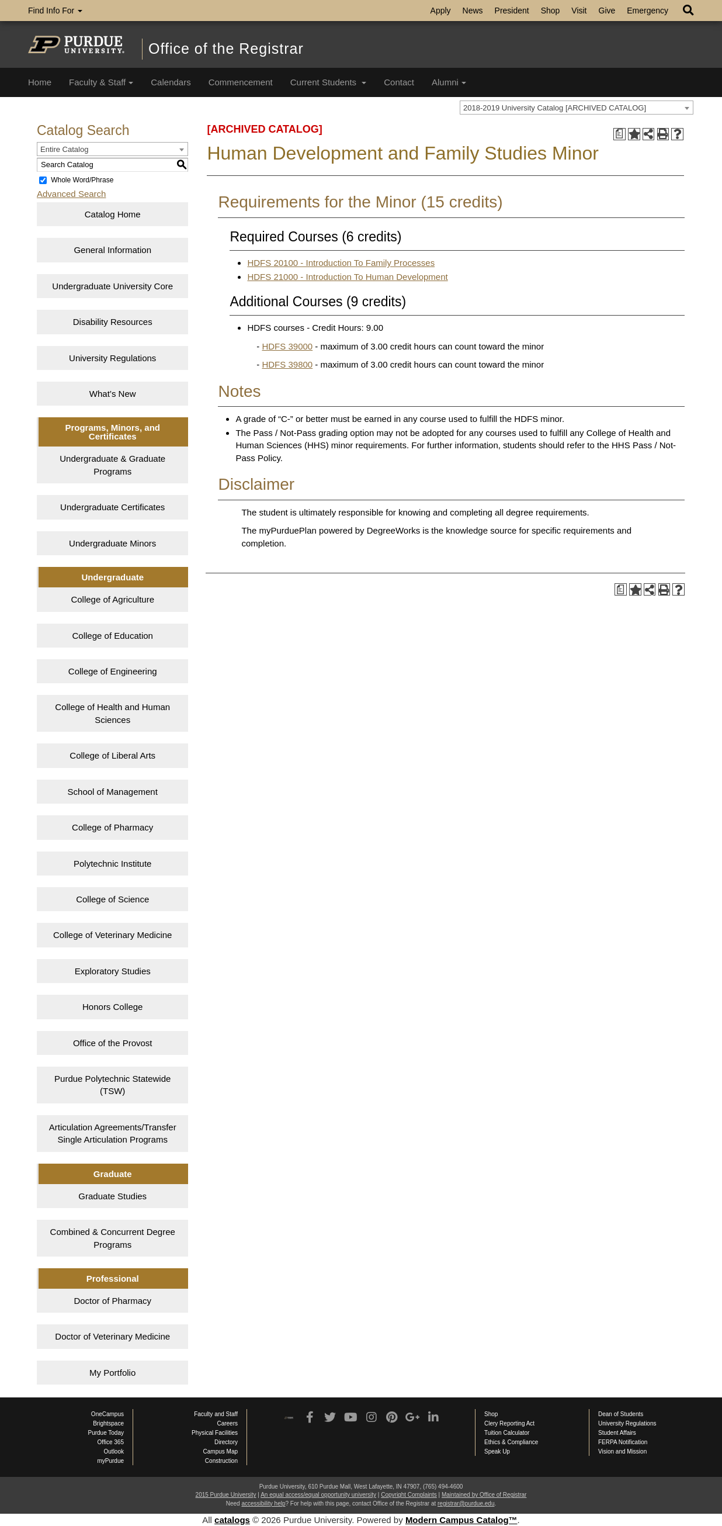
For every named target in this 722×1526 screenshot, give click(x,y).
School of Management (113, 792)
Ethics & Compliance (511, 1442)
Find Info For (55, 10)
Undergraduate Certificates (112, 507)
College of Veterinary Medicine (112, 935)
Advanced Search (71, 194)
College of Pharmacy (112, 827)
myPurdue (110, 1461)
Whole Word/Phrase (82, 180)
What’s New (112, 394)
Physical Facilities (215, 1433)
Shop (550, 10)
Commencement (241, 82)
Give (607, 10)
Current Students (328, 82)
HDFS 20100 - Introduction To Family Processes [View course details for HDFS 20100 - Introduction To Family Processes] (341, 263)
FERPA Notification (622, 1442)
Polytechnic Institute (112, 863)
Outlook (114, 1451)
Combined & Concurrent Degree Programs (112, 1238)
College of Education (112, 636)
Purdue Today (106, 1433)
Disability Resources (112, 322)
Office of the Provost (112, 1043)
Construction (221, 1461)
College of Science (112, 899)
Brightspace (108, 1423)
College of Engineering (112, 671)
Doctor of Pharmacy (112, 1301)
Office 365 (111, 1442)
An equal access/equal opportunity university (318, 1495)
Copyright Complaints (409, 1495)
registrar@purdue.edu (466, 1503)
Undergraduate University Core (112, 286)
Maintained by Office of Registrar (484, 1495)
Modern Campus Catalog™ (461, 1520)
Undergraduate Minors (112, 543)
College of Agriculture (112, 599)
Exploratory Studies (113, 971)
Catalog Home (113, 214)
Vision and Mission (622, 1451)
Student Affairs (617, 1433)
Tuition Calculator (506, 1433)
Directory (226, 1442)
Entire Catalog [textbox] (64, 149)
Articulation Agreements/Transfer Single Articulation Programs (112, 1133)
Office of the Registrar (226, 48)
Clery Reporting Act (509, 1423)
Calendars (170, 82)
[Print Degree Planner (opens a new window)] (619, 134)
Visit (578, 10)
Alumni (449, 82)
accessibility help (263, 1503)
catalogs (232, 1520)
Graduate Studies (112, 1196)
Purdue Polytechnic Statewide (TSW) (112, 1085)
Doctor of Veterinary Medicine (112, 1336)
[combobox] (576, 108)
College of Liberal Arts (112, 755)
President (512, 10)
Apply (441, 10)
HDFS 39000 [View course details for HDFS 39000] (287, 346)
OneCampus (107, 1414)
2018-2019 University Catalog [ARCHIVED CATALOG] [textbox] (554, 107)
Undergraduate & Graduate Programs (112, 465)
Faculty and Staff (216, 1414)
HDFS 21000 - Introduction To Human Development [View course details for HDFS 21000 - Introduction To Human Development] (347, 277)
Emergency (647, 10)
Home (39, 82)
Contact (399, 82)
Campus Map (220, 1451)
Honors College (112, 1007)
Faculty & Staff (101, 82)
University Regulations (112, 358)
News (473, 10)
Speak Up (497, 1451)
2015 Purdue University (226, 1495)
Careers (227, 1423)
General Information (112, 250)
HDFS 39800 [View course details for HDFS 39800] (287, 364)
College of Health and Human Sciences (112, 713)
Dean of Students (620, 1414)
